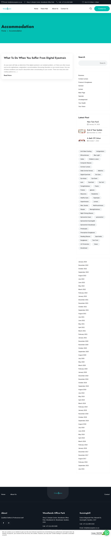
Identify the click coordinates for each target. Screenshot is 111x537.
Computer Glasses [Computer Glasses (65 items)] (85, 163)
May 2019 (81, 396)
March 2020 (82, 365)
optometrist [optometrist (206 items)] (99, 217)
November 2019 (83, 379)
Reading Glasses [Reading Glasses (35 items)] (85, 236)
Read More (8, 75)
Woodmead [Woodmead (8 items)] (83, 248)
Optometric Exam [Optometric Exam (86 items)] (85, 217)
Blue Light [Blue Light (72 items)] (97, 155)
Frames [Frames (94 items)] (82, 190)
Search (81, 57)
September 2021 (83, 310)
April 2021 (81, 327)
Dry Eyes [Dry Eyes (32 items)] (98, 174)
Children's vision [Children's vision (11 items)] (94, 159)
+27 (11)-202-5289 (67, 2)
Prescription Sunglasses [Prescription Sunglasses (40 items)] (87, 232)
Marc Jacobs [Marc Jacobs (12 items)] (84, 205)
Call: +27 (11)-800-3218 (87, 524)
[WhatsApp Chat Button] (106, 532)
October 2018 (82, 417)
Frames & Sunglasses (85, 82)
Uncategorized (82, 99)
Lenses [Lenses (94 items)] (96, 201)
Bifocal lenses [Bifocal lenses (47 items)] (84, 155)
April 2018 (81, 438)
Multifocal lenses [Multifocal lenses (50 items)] (98, 205)
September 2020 (83, 351)
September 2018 (83, 420)
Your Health (82, 103)
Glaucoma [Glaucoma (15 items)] (83, 194)
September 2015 (83, 465)
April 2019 (81, 400)
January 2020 (82, 372)
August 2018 (82, 424)
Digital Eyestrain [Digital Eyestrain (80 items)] (85, 174)
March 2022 (82, 289)
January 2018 (82, 448)
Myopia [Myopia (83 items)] (82, 209)
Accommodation (15, 31)
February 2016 (82, 462)
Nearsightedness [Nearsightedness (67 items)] (95, 209)
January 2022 (82, 296)
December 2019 (83, 376)
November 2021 (83, 303)
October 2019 (82, 382)
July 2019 (81, 393)
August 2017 (82, 458)
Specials (81, 96)
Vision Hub (44, 9)
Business (81, 75)
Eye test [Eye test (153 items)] (101, 182)
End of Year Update (94, 130)
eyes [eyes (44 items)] (81, 182)
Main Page (81, 92)
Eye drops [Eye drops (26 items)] (83, 178)
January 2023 (82, 262)
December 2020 (83, 341)
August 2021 (82, 313)
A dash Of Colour (94, 138)
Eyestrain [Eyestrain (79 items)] (91, 182)
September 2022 (83, 272)
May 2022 (81, 286)
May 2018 (81, 434)
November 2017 (83, 455)
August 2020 (82, 355)
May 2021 (81, 324)
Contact (107, 494)
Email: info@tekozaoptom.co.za (89, 528)
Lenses (80, 89)
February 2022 (82, 293)
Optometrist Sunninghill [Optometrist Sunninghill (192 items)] (87, 221)
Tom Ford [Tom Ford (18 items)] (95, 240)
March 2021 (82, 331)
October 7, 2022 (94, 141)
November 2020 (83, 344)
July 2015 (81, 469)
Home (36, 9)
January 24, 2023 (94, 124)
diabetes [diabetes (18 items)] (100, 170)
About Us (55, 9)
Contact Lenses (83, 79)
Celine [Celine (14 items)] (82, 159)
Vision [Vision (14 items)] (96, 244)
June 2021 (81, 320)
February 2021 (82, 334)
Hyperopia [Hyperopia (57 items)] (96, 198)
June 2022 (81, 282)
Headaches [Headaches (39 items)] (94, 194)
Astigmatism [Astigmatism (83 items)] (100, 151)
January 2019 (82, 410)
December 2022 (83, 265)
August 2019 (82, 389)
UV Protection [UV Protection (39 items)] (84, 244)
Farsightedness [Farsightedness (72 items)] (85, 186)
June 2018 (81, 431)
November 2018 (83, 413)
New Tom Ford (93, 122)
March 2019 (82, 403)
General (80, 86)
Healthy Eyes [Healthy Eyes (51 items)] (84, 198)
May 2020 (81, 362)
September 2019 (83, 386)
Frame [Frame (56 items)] (97, 186)
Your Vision (81, 106)
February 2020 (82, 369)
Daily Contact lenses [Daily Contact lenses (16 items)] (86, 170)
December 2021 (83, 300)
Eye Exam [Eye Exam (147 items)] (94, 178)
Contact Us (64, 9)
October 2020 (82, 348)
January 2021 (82, 338)
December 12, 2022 (95, 132)
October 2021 (82, 306)
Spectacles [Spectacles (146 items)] (98, 236)
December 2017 (83, 451)
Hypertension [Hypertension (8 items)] (84, 201)
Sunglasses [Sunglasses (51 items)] (83, 240)
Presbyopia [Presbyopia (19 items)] (83, 228)
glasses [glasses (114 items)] (92, 190)
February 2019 (82, 407)
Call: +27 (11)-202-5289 (50, 526)
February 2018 (82, 445)
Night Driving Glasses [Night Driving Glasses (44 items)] (86, 213)
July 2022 (81, 279)
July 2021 (81, 317)
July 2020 (81, 358)
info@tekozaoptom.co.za (15, 2)
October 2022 (82, 268)
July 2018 (81, 427)
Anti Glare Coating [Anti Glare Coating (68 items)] (85, 151)
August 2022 (82, 275)
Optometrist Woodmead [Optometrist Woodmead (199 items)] (87, 225)
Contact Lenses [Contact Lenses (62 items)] (85, 167)
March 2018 (82, 441)
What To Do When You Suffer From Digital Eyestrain (35, 58)
